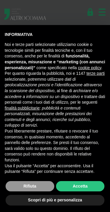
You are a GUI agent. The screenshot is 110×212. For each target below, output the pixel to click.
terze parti (96, 73)
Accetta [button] (80, 186)
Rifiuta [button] (29, 186)
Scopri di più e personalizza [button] (55, 200)
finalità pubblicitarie (22, 108)
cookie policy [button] (89, 67)
